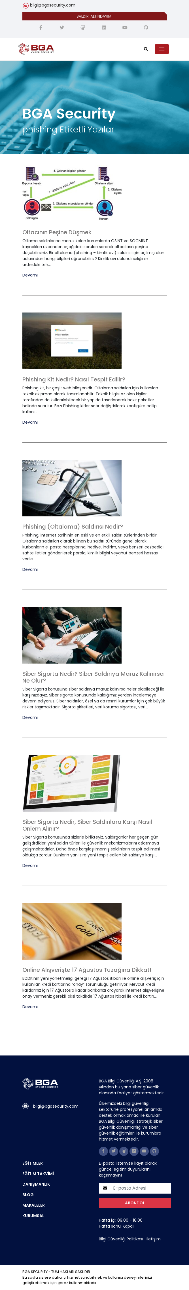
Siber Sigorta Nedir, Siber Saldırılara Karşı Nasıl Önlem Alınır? (87, 825)
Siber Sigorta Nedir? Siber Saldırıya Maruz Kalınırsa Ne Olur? (93, 677)
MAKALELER (33, 1205)
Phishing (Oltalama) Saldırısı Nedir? (72, 527)
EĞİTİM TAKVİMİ (38, 1174)
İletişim (153, 1239)
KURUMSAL (33, 1216)
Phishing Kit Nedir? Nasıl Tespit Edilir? (73, 379)
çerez (63, 1282)
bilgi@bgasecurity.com (52, 5)
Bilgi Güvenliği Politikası (121, 1239)
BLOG (28, 1195)
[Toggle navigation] (162, 49)
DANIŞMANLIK (36, 1184)
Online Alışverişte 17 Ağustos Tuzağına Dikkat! (86, 970)
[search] (145, 49)
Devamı (30, 275)
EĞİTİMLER (32, 1163)
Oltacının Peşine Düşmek (57, 232)
